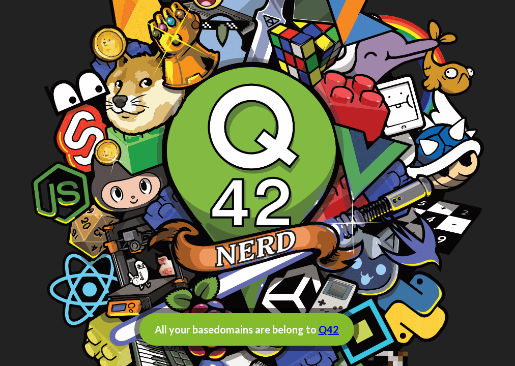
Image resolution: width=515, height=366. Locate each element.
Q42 (329, 329)
